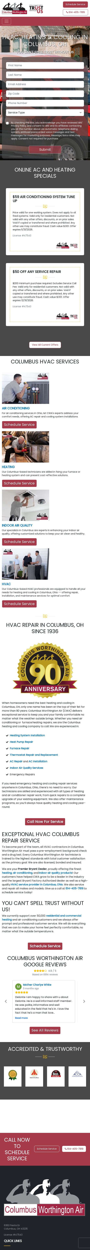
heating (7, 873)
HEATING (8, 467)
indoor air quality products (55, 873)
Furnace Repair (19, 748)
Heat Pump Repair (21, 742)
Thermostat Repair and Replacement (34, 755)
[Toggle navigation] (6, 21)
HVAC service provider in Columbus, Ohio (37, 884)
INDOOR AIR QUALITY (17, 525)
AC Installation (38, 761)
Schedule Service (19, 424)
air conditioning (22, 873)
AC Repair (16, 761)
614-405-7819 (75, 12)
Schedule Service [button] (75, 4)
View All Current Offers (45, 344)
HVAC (6, 584)
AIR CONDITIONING (16, 408)
